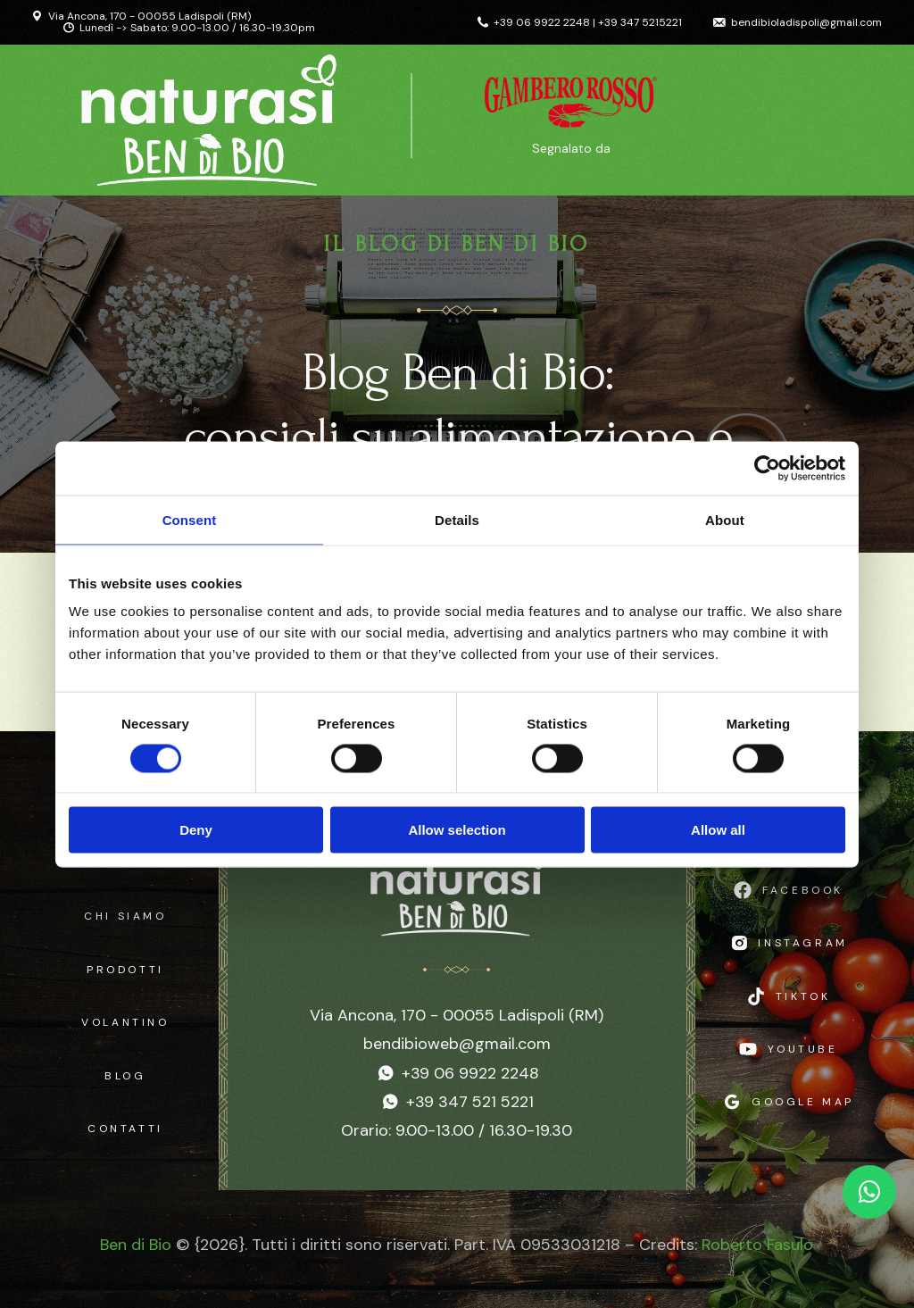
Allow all (718, 829)
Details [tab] (457, 519)
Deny (195, 829)
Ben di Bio (135, 1244)
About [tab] (724, 519)
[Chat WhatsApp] (869, 1192)
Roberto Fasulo (757, 1244)
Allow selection (456, 829)
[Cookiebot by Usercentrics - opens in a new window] (767, 467)
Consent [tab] (189, 519)
